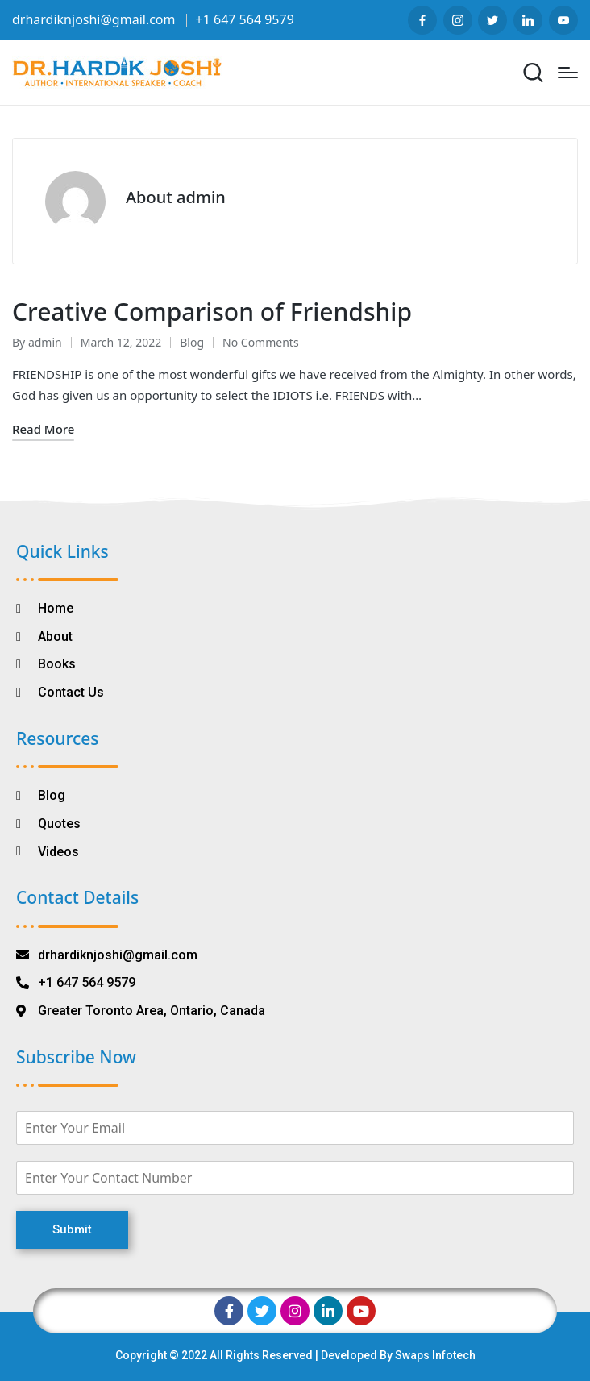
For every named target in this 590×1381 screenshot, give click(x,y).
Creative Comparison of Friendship (212, 311)
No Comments (260, 342)
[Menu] (568, 72)
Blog (192, 342)
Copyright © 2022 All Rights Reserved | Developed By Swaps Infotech (295, 1355)
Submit (72, 1229)
